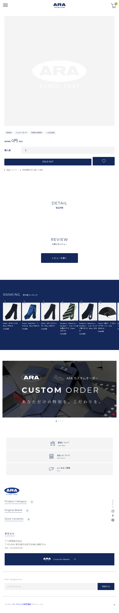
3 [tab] (60, 421)
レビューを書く (59, 257)
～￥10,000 (50, 132)
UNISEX (9, 132)
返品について (12, 170)
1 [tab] (56, 421)
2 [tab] (58, 421)
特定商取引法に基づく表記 (32, 170)
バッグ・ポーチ (21, 132)
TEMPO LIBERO (36, 132)
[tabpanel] (59, 389)
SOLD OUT (47, 161)
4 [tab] (62, 421)
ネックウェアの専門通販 (21, 604)
